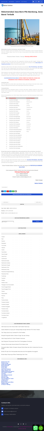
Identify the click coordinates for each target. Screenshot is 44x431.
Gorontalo (4, 245)
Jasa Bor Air (18, 1)
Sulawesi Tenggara (6, 306)
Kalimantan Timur (5, 267)
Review (3, 295)
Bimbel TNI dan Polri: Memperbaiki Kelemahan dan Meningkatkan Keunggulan (19, 351)
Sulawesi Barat (5, 300)
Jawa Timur (4, 256)
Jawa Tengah (4, 254)
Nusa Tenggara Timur (6, 289)
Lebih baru (6, 202)
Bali (2, 238)
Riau (3, 297)
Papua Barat (4, 293)
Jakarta (3, 247)
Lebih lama (38, 202)
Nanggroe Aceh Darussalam (8, 284)
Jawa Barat (4, 187)
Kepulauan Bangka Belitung (8, 271)
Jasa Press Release (23, 426)
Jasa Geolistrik (11, 1)
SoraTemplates (10, 426)
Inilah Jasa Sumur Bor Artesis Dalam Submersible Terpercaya (15, 326)
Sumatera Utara (5, 315)
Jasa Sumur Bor (4, 1)
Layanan (3, 278)
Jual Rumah (4, 258)
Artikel (3, 236)
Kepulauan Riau (5, 273)
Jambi (3, 249)
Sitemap (24, 428)
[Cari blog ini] (8, 222)
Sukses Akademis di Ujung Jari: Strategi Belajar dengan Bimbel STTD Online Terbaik (20, 329)
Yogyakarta (4, 317)
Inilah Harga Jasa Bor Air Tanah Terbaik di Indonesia (13, 338)
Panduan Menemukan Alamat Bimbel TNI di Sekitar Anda (14, 344)
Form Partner (24, 1)
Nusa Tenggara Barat (6, 286)
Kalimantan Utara (5, 269)
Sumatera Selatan (6, 313)
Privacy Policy (29, 426)
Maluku (3, 280)
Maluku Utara (4, 282)
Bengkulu (4, 243)
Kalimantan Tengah (6, 265)
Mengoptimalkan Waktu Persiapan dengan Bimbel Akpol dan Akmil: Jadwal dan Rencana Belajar (21, 348)
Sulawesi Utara (5, 308)
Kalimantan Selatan (6, 262)
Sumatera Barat (5, 310)
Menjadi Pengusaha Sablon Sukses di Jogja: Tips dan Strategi (15, 335)
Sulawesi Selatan (5, 302)
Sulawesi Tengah (5, 304)
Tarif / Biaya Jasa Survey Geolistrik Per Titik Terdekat (13, 332)
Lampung (4, 276)
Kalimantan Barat (5, 260)
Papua (3, 291)
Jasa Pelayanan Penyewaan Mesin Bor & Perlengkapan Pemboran (16, 341)
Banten (3, 241)
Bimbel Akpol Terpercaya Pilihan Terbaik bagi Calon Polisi (14, 354)
